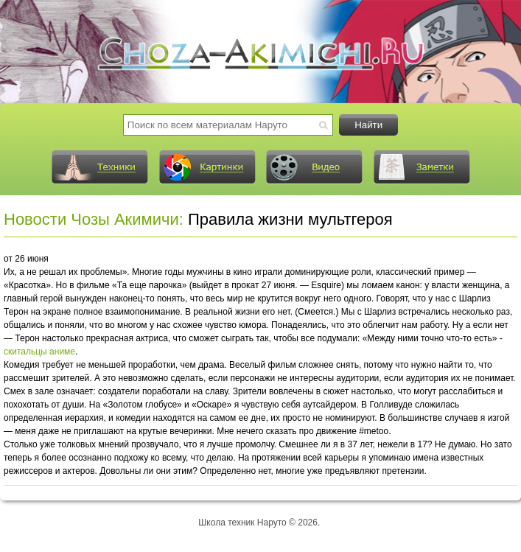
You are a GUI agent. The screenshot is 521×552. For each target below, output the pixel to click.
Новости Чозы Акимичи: (93, 219)
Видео (314, 167)
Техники (99, 167)
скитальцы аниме (39, 351)
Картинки (207, 167)
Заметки (421, 167)
